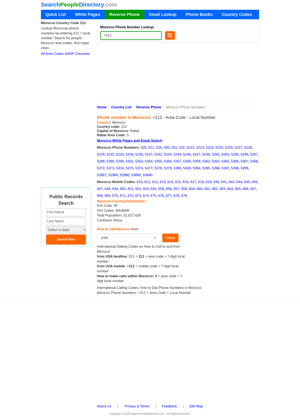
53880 (136, 175)
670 (115, 196)
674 (146, 196)
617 (193, 182)
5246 (187, 154)
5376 (139, 168)
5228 (248, 147)
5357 (177, 161)
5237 (148, 154)
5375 (129, 168)
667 (253, 189)
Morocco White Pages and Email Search (129, 141)
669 (107, 196)
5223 (200, 147)
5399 (244, 168)
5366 (235, 161)
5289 (110, 161)
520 (144, 147)
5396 (215, 168)
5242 (158, 154)
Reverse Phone (124, 14)
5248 (206, 154)
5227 (238, 147)
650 (123, 189)
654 (153, 189)
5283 (225, 154)
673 (138, 196)
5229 (101, 154)
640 (216, 182)
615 (178, 182)
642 (231, 182)
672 (130, 196)
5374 (120, 168)
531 (174, 147)
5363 (215, 161)
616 (185, 182)
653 (146, 189)
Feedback (169, 406)
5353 (139, 161)
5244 (177, 154)
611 (147, 182)
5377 (148, 168)
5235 (139, 154)
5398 (235, 168)
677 (169, 196)
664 (230, 189)
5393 (187, 168)
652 (138, 189)
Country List (121, 107)
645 (247, 182)
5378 (158, 168)
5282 (215, 154)
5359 (196, 161)
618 (201, 182)
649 (115, 189)
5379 (168, 168)
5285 (235, 154)
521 (151, 147)
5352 (129, 161)
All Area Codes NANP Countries (65, 54)
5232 (110, 154)
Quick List (56, 14)
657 (176, 189)
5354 (148, 161)
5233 (120, 154)
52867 (102, 175)
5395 (206, 168)
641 (224, 182)
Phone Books (199, 14)
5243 (168, 154)
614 (170, 182)
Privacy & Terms (137, 406)
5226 (229, 147)
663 (222, 189)
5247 (196, 154)
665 (238, 189)
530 (167, 147)
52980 (113, 175)
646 (254, 182)
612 (155, 182)
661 (207, 189)
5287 (254, 154)
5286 (244, 154)
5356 (168, 161)
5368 (254, 161)
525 (159, 147)
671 (123, 196)
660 (199, 189)
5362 (206, 161)
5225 (219, 147)
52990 (125, 175)
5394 (196, 168)
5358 (187, 161)
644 (239, 182)
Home (102, 107)
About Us (104, 406)
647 (100, 189)
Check (170, 238)
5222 (190, 147)
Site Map (196, 406)
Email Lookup (162, 14)
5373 (110, 168)
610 (140, 182)
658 (184, 189)
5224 (210, 147)
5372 (101, 168)
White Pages (87, 14)
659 (192, 189)
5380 (177, 168)
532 (182, 147)
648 (107, 189)
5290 (120, 161)
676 (161, 196)
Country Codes (237, 14)
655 (161, 189)
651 (130, 189)
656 (169, 189)
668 (100, 196)
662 (215, 189)
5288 (101, 161)
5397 (225, 168)
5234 (129, 154)
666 (245, 189)
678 (176, 196)
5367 (244, 161)
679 (184, 196)
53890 (147, 175)
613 (162, 182)
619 (208, 182)
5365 (225, 161)
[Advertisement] (178, 74)
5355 (158, 161)
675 (153, 196)
